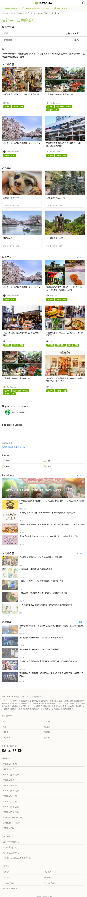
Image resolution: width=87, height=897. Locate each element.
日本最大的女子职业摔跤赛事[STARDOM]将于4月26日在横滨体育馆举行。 (49, 661)
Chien (9, 341)
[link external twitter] (9, 751)
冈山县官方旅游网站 (11, 842)
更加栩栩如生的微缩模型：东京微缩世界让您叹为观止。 (42, 637)
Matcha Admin (55, 103)
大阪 (23, 447)
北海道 (47, 726)
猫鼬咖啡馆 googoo (11, 197)
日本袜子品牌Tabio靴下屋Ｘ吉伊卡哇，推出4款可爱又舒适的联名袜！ (48, 512)
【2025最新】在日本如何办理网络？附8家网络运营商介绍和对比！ (46, 604)
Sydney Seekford (13, 151)
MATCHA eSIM (8, 828)
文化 (47, 466)
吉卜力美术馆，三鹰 (54, 237)
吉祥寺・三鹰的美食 (31, 8)
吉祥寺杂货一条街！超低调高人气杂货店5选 (21, 94)
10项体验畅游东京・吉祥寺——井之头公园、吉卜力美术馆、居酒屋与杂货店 (64, 288)
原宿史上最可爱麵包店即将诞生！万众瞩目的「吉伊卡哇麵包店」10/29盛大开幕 (52, 524)
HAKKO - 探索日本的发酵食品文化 (17, 858)
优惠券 (46, 8)
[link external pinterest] (15, 751)
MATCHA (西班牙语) (10, 812)
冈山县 (47, 737)
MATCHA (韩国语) (9, 785)
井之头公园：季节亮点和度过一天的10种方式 (21, 143)
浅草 (17, 447)
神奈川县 (6, 737)
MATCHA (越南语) (9, 801)
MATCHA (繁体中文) (10, 774)
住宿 (47, 461)
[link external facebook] (4, 751)
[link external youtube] (20, 751)
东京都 (5, 721)
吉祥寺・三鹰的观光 (10, 8)
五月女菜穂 (54, 295)
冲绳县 (47, 732)
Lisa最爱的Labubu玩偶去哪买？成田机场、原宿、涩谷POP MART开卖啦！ (34, 490)
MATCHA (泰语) (8, 780)
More (80, 257)
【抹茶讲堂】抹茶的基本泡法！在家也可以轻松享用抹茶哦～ (44, 592)
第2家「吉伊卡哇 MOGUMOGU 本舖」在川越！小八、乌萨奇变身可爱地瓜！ (50, 536)
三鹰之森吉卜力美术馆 (55, 197)
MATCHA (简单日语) (10, 806)
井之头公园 (7, 237)
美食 (6, 461)
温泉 (5, 447)
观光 (6, 466)
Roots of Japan (9, 847)
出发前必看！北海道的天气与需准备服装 (35, 569)
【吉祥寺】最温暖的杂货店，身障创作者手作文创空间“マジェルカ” (64, 379)
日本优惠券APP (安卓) (11, 822)
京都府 (5, 726)
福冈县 (5, 732)
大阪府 (47, 721)
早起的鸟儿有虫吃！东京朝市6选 (59, 94)
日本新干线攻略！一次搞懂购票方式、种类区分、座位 (41, 581)
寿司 (11, 447)
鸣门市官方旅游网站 (11, 852)
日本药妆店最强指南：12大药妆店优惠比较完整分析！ (41, 557)
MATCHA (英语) (8, 769)
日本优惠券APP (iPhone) (12, 817)
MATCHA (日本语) (9, 764)
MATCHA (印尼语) (9, 796)
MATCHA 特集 (60, 8)
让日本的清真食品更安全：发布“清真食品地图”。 (40, 649)
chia (8, 103)
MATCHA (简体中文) (10, 790)
